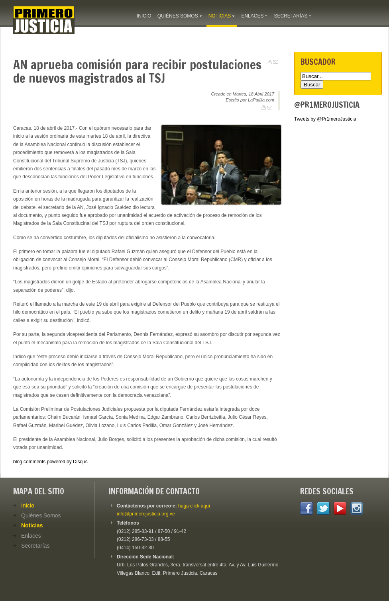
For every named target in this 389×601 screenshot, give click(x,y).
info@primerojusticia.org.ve (146, 514)
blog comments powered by (50, 461)
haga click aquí (194, 506)
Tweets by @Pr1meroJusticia (325, 119)
